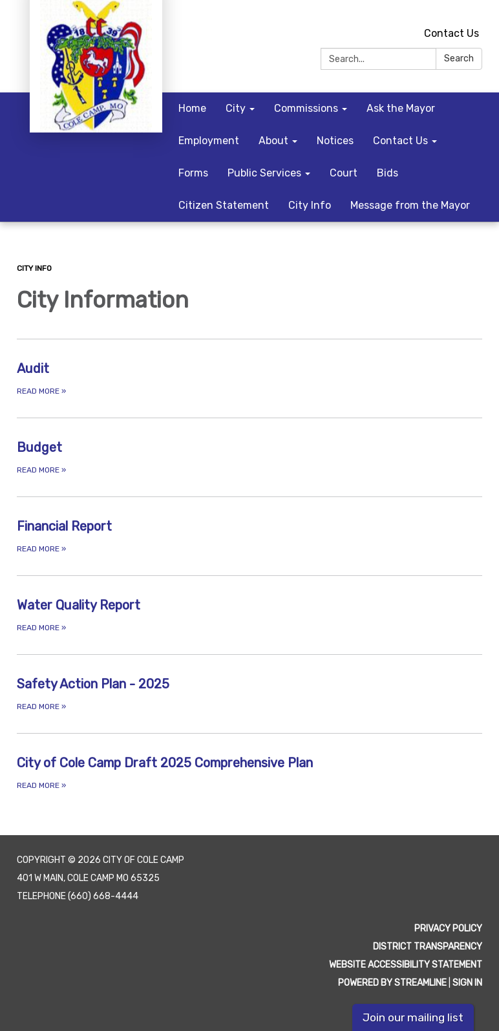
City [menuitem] (236, 108)
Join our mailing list (413, 1017)
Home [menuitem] (192, 108)
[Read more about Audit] (249, 378)
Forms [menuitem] (193, 173)
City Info (34, 268)
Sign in (467, 982)
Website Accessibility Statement (405, 964)
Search (459, 58)
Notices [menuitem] (335, 140)
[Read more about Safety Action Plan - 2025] (249, 693)
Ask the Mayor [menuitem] (400, 108)
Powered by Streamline (392, 982)
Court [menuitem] (343, 173)
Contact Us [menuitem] (400, 140)
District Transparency (427, 946)
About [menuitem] (273, 140)
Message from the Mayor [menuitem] (410, 205)
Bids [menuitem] (387, 173)
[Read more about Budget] (249, 457)
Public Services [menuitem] (264, 173)
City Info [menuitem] (309, 205)
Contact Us (451, 33)
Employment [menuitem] (208, 140)
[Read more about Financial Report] (249, 535)
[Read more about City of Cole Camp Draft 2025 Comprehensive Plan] (249, 772)
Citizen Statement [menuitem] (223, 205)
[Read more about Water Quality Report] (249, 614)
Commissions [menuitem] (306, 108)
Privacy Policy (448, 928)
